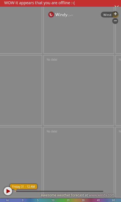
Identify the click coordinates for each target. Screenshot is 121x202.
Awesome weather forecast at (78, 195)
